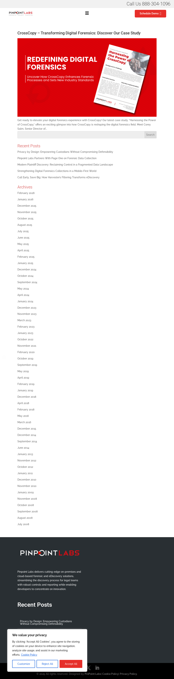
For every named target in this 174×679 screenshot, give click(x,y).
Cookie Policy (29, 654)
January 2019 (25, 390)
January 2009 (25, 492)
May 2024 (23, 288)
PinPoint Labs (93, 673)
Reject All (47, 663)
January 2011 (25, 473)
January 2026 (25, 199)
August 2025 (24, 224)
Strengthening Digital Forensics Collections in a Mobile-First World (56, 171)
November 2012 (26, 460)
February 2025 (26, 256)
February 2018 (25, 409)
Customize (23, 663)
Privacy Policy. (128, 673)
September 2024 (27, 282)
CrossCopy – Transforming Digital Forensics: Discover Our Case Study (79, 33)
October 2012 (25, 466)
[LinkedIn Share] (4, 340)
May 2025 (23, 244)
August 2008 (25, 517)
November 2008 (27, 498)
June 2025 (23, 237)
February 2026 (26, 193)
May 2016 (23, 415)
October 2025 (25, 218)
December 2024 (26, 269)
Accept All (71, 663)
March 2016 (24, 422)
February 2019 (25, 384)
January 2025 (25, 263)
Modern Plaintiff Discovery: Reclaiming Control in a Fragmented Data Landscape (65, 164)
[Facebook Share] (4, 323)
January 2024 (25, 301)
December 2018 (26, 396)
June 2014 (23, 447)
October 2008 (25, 505)
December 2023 (26, 307)
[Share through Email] (4, 349)
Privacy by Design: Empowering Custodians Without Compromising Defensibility (65, 151)
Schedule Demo (150, 14)
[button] (87, 14)
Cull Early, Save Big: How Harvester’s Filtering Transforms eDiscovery (58, 177)
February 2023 (26, 326)
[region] (47, 650)
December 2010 (26, 479)
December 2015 (26, 428)
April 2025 (23, 250)
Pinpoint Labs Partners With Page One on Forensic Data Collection (56, 158)
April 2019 (23, 377)
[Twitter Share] (4, 332)
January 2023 (25, 333)
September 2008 (27, 511)
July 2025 (23, 231)
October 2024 (25, 275)
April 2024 (23, 295)
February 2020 (26, 352)
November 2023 (27, 313)
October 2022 (25, 339)
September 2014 (27, 441)
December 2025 (26, 205)
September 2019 (27, 364)
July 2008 (23, 524)
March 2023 (24, 320)
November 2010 (27, 486)
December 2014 (26, 435)
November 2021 (26, 345)
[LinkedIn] (97, 668)
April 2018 (23, 403)
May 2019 (23, 371)
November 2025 (27, 212)
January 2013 (25, 454)
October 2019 (25, 358)
